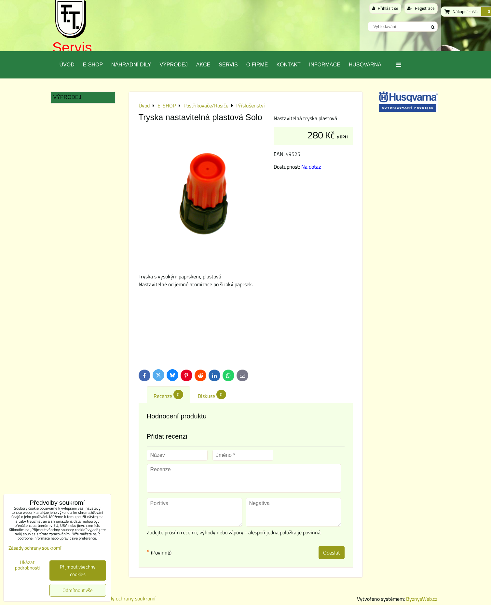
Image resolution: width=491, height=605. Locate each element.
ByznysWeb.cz (421, 599)
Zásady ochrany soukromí (127, 598)
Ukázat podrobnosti (27, 565)
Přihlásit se (385, 8)
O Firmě (257, 64)
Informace (324, 64)
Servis (72, 47)
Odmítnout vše (77, 590)
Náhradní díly (131, 64)
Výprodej (173, 64)
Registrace (421, 8)
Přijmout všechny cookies (77, 570)
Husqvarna (365, 64)
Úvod (67, 64)
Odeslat (331, 552)
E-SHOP (93, 64)
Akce (203, 64)
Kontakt (288, 64)
